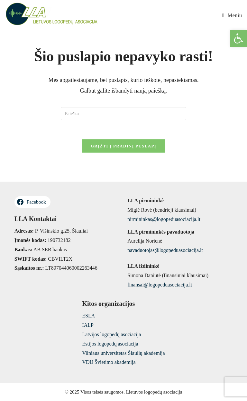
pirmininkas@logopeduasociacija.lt (163, 219)
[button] (238, 38)
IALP (88, 325)
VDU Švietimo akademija (108, 362)
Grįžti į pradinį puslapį (123, 146)
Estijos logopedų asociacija (110, 343)
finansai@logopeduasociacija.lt (159, 284)
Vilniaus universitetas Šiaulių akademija (123, 353)
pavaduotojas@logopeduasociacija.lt (165, 250)
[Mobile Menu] (232, 15)
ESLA (88, 315)
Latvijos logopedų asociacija (111, 334)
